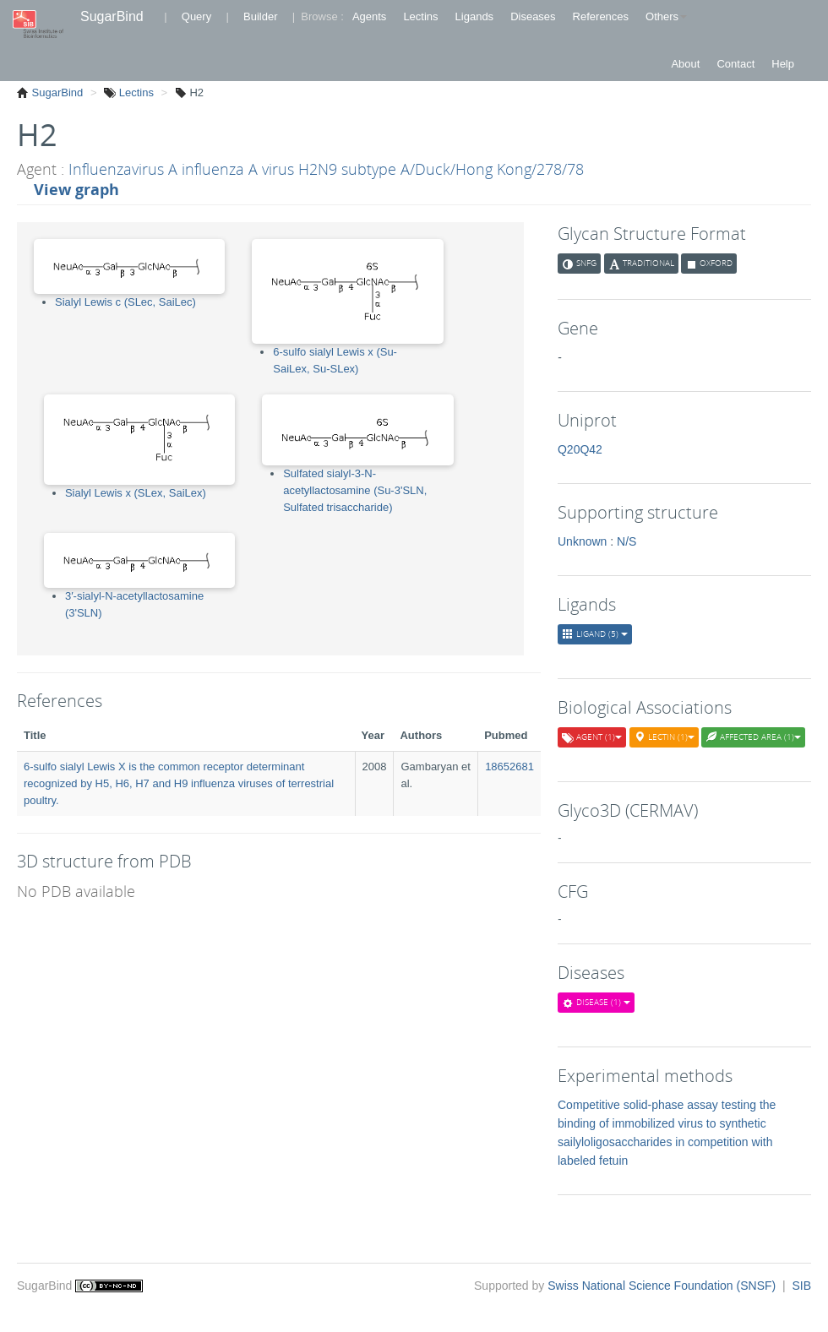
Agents (369, 16)
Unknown (582, 541)
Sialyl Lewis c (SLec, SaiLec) (125, 302)
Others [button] (666, 16)
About (685, 63)
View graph (76, 189)
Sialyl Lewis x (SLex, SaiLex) (135, 493)
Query (196, 16)
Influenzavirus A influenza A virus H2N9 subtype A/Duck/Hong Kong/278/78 (326, 169)
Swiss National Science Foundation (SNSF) (663, 1285)
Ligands (474, 16)
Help (782, 63)
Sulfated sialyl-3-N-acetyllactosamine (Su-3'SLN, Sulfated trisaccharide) (355, 490)
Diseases (532, 16)
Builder (260, 16)
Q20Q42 (580, 449)
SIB (801, 1285)
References (601, 16)
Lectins (420, 16)
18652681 (509, 766)
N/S (626, 541)
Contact (735, 63)
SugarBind (112, 16)
